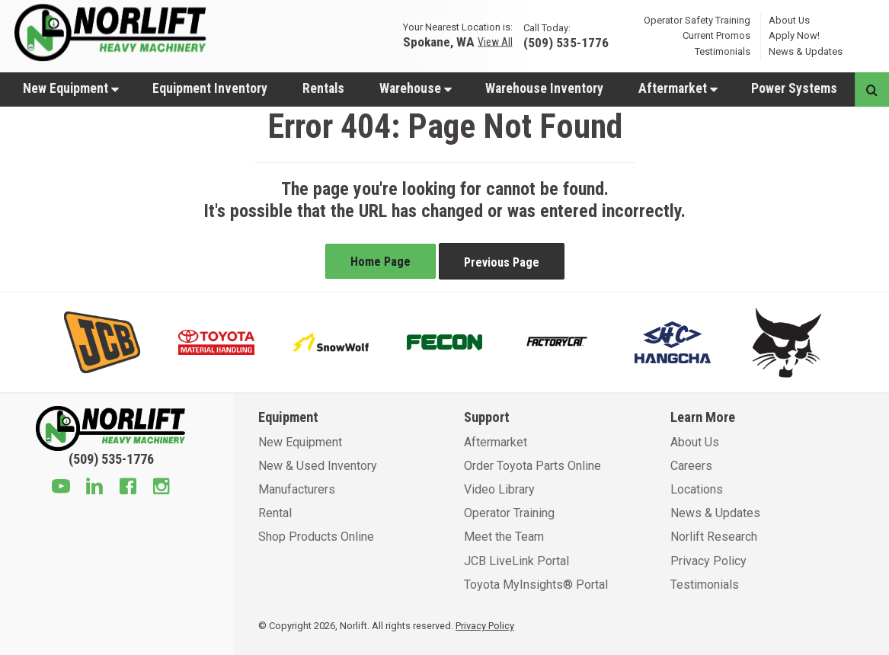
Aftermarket (678, 88)
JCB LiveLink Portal (516, 561)
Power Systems (794, 88)
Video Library (499, 489)
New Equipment (71, 88)
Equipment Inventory (209, 88)
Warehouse (415, 88)
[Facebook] (128, 488)
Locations (696, 489)
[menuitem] (70, 88)
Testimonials (722, 51)
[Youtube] (61, 488)
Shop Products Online (316, 536)
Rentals (323, 88)
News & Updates (806, 51)
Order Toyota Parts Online (532, 465)
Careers (691, 465)
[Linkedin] (94, 488)
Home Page (380, 261)
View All (495, 42)
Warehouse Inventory (544, 88)
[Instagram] (161, 488)
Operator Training (509, 513)
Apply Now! (794, 35)
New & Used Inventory (317, 465)
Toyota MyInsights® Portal (536, 584)
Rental (275, 513)
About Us (789, 19)
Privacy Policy (708, 561)
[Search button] (872, 89)
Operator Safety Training (697, 19)
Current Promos (716, 35)
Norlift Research (713, 536)
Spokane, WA (439, 41)
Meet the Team (504, 536)
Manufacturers (296, 489)
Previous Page (501, 262)
